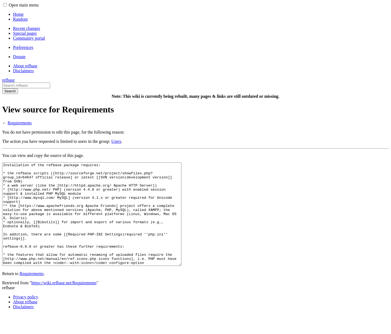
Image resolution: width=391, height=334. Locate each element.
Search (10, 91)
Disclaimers (23, 327)
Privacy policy (25, 317)
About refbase (25, 322)
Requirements (20, 123)
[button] (5, 5)
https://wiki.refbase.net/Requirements (64, 303)
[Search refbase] (26, 85)
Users (116, 141)
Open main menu (24, 5)
